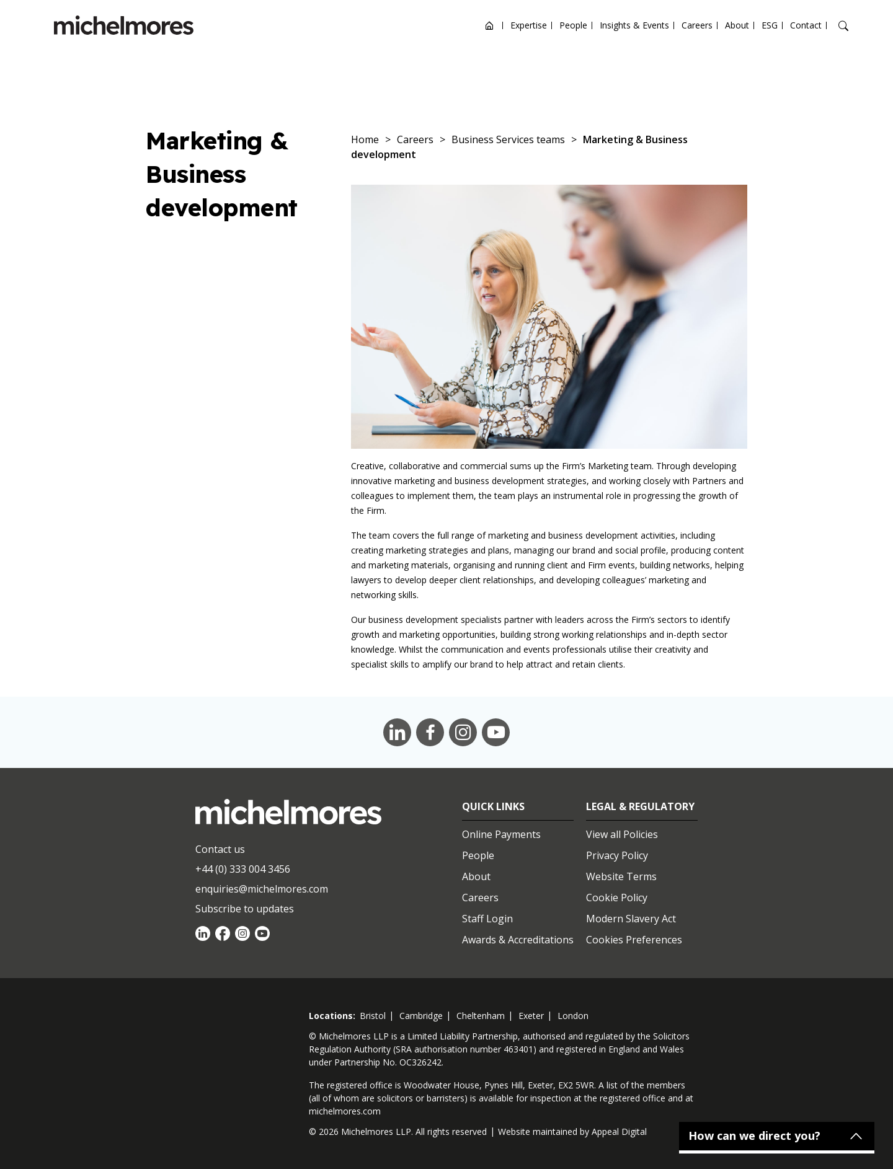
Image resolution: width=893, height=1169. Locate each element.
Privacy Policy (617, 855)
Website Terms (621, 876)
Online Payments (501, 834)
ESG (770, 25)
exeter (531, 1015)
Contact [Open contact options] (806, 25)
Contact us (220, 849)
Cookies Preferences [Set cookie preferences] (634, 939)
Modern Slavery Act (631, 918)
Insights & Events (634, 25)
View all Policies (622, 834)
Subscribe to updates (244, 908)
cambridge (421, 1015)
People (573, 25)
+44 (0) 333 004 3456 (242, 869)
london (573, 1015)
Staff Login (487, 918)
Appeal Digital (619, 1131)
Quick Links (493, 806)
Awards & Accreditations (518, 939)
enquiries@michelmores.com (261, 889)
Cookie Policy (616, 897)
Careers (697, 25)
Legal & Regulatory (640, 806)
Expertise (528, 25)
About (737, 25)
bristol (373, 1015)
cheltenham (480, 1015)
